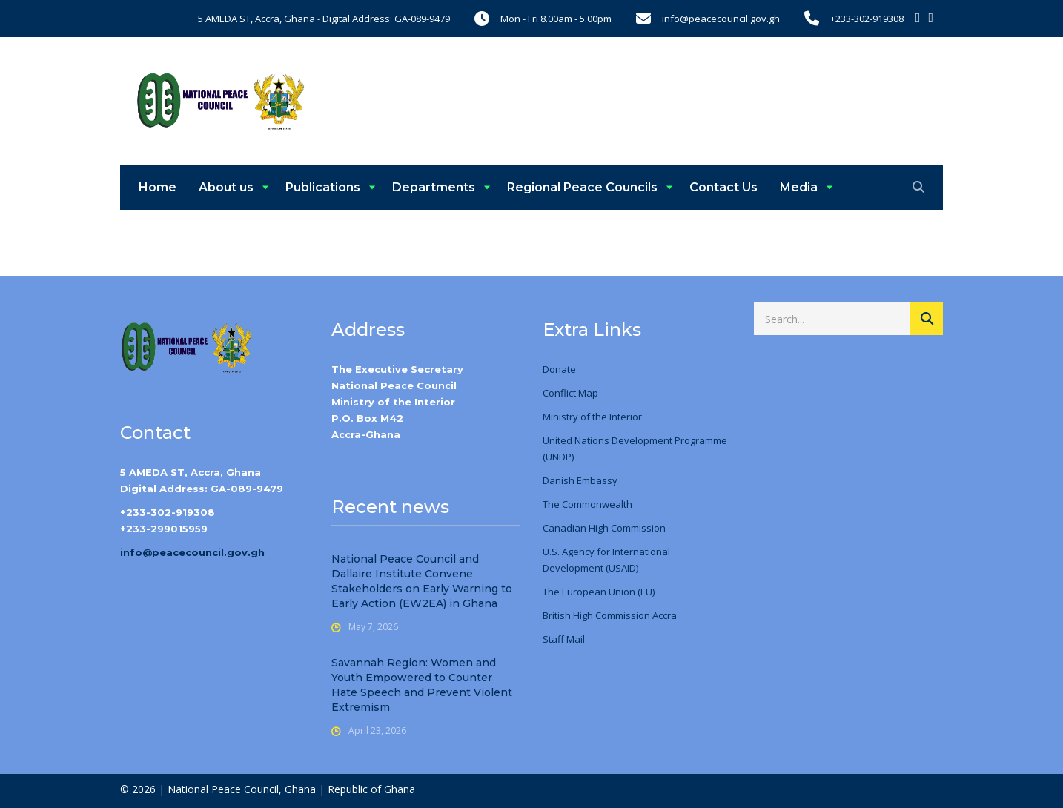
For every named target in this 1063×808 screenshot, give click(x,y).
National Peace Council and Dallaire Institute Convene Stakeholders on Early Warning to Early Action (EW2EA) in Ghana (421, 581)
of (584, 416)
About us (226, 187)
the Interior (616, 416)
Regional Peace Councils (582, 187)
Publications (322, 187)
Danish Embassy (580, 480)
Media (799, 187)
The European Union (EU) (599, 591)
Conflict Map (570, 393)
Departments (433, 187)
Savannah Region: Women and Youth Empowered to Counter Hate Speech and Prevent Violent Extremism (421, 685)
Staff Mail (564, 639)
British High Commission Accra (610, 615)
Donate (559, 369)
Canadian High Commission (604, 527)
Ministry (560, 416)
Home (157, 187)
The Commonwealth (587, 504)
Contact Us (723, 187)
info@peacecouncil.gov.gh (192, 552)
